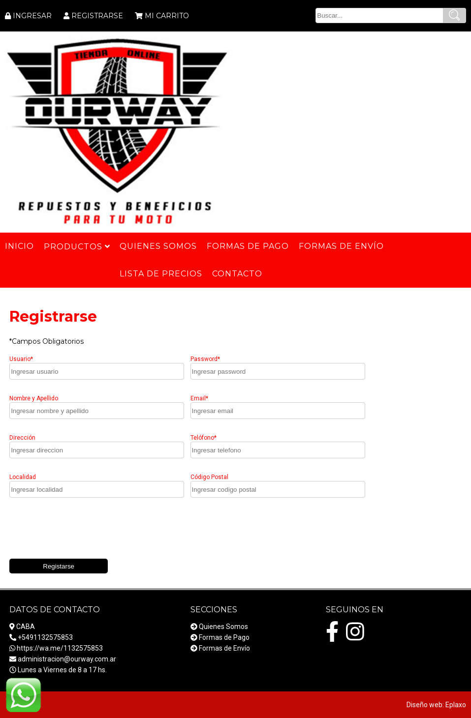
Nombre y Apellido (33, 398)
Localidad (22, 477)
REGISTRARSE (97, 15)
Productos (77, 246)
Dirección (22, 437)
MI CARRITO (167, 15)
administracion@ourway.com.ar (67, 659)
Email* (199, 398)
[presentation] (84, 530)
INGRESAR (32, 15)
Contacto (237, 273)
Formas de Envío (224, 648)
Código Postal (209, 477)
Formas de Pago (224, 637)
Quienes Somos (223, 626)
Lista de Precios (161, 273)
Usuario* (21, 359)
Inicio (19, 246)
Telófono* (203, 437)
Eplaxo (455, 705)
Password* (205, 359)
